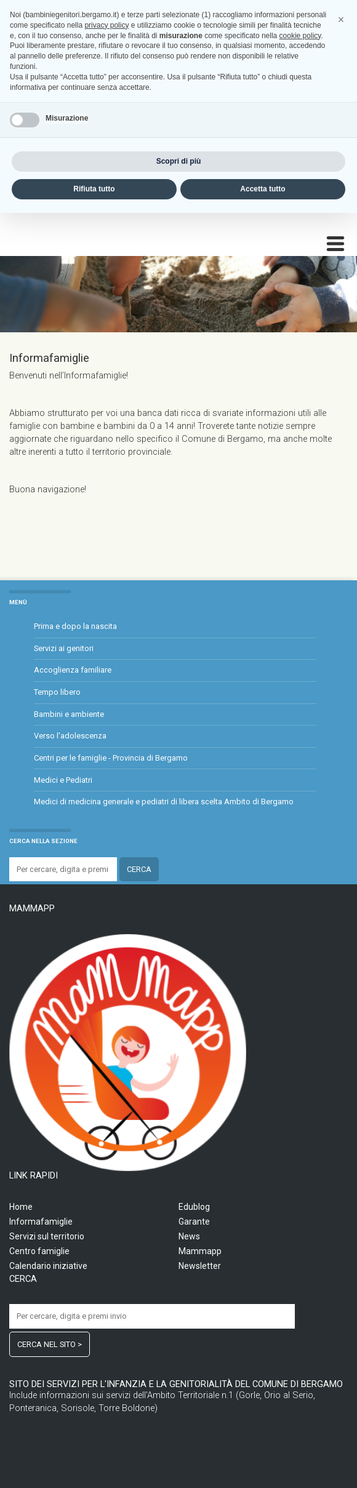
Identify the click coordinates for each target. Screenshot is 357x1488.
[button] (341, 1295)
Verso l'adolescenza (70, 735)
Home (21, 1207)
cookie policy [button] (300, 1310)
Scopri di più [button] (178, 1436)
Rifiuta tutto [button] (93, 1464)
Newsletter (199, 1266)
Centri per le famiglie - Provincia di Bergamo (111, 757)
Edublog (194, 1207)
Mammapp (200, 1251)
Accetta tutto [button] (262, 1464)
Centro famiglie (39, 1251)
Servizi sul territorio (46, 1236)
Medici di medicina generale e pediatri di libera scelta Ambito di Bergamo (164, 801)
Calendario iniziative (48, 1266)
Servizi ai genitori (64, 648)
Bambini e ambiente (69, 714)
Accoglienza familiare (72, 669)
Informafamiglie (41, 1221)
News (189, 1236)
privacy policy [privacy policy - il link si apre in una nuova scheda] (106, 1300)
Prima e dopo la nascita (75, 626)
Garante (194, 1221)
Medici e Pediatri (63, 780)
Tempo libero (57, 692)
